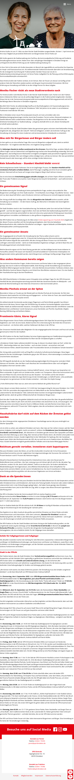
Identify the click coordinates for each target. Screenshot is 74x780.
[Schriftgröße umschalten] (70, 777)
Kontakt (16, 776)
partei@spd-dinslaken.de (37, 743)
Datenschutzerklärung (53, 776)
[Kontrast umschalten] (70, 772)
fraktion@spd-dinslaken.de (37, 769)
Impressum (39, 776)
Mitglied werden (26, 776)
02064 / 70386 (40, 767)
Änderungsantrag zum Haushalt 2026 (51, 220)
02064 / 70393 (40, 741)
